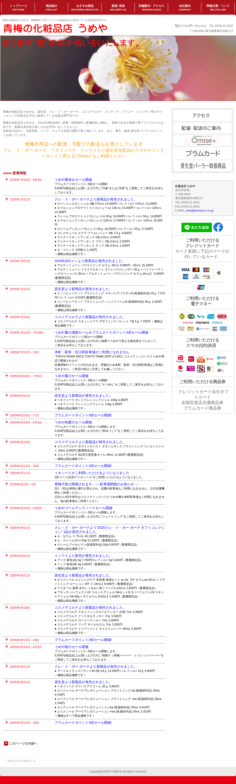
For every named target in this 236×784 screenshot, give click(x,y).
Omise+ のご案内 (202, 140)
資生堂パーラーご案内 (202, 166)
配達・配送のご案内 (202, 128)
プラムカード (202, 153)
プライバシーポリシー (21, 761)
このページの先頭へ (21, 743)
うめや (55, 27)
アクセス (202, 115)
